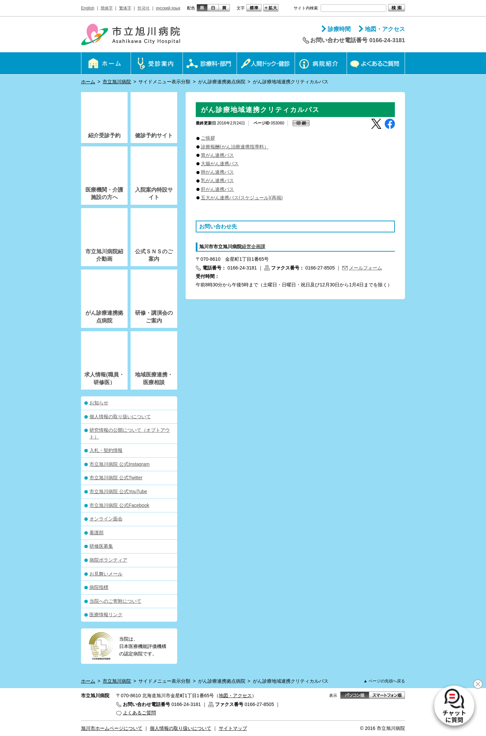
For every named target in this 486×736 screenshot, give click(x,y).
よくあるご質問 (139, 712)
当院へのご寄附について (115, 601)
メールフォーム (365, 268)
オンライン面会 (106, 518)
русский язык (168, 8)
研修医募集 (101, 546)
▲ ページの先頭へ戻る (384, 681)
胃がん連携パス (217, 155)
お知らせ (98, 402)
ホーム (88, 81)
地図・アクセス (385, 29)
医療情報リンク (106, 614)
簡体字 (107, 8)
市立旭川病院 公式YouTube (118, 491)
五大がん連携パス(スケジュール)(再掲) (242, 197)
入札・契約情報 (106, 450)
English (87, 8)
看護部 (96, 532)
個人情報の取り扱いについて (120, 416)
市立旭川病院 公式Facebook (119, 505)
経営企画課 (253, 246)
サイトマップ (233, 728)
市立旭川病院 (117, 81)
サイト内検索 (306, 8)
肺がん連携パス (217, 172)
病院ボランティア (108, 560)
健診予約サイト (154, 135)
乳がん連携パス (217, 180)
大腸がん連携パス (220, 163)
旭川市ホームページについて (111, 728)
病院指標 (98, 587)
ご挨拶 (208, 138)
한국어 (143, 8)
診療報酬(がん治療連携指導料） (235, 146)
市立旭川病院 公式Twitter (115, 477)
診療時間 (339, 29)
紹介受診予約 (104, 135)
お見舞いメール (106, 573)
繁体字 (125, 8)
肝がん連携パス (217, 189)
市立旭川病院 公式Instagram (119, 464)
